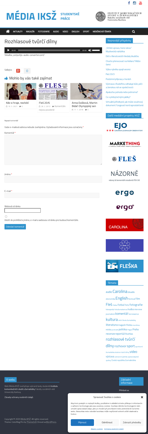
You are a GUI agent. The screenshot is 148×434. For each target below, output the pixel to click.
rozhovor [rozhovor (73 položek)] (120, 346)
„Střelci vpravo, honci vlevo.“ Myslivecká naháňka (119, 49)
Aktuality (17, 31)
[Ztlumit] (89, 50)
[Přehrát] (8, 50)
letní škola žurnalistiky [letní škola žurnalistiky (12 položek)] (127, 320)
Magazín (30, 31)
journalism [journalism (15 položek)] (110, 313)
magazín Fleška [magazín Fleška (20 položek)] (125, 325)
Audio (56, 31)
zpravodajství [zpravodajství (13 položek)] (133, 356)
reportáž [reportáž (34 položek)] (120, 334)
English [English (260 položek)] (122, 298)
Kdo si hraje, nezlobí (17, 103)
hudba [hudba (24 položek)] (131, 309)
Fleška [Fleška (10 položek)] (115, 305)
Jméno (8, 174)
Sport (86, 31)
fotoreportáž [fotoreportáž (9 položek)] (110, 309)
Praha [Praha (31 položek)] (135, 329)
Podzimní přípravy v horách (118, 79)
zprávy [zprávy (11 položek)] (108, 360)
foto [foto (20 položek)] (127, 305)
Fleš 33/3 (110, 74)
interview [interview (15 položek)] (138, 309)
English (75, 31)
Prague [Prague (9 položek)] (129, 329)
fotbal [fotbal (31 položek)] (121, 305)
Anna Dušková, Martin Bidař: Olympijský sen (84, 104)
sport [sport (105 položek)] (131, 346)
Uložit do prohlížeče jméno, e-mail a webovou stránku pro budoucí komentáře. (41, 220)
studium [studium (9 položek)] (118, 352)
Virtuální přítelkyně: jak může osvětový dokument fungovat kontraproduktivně (125, 103)
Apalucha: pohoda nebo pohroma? (122, 92)
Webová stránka (12, 206)
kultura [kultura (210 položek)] (112, 319)
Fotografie (44, 31)
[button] (142, 397)
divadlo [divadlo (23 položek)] (131, 292)
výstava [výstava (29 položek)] (110, 356)
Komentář (10, 133)
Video (65, 31)
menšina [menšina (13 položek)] (136, 325)
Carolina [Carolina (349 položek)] (120, 291)
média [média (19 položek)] (108, 329)
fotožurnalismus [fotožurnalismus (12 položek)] (121, 309)
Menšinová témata (102, 31)
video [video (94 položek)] (133, 351)
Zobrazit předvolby (132, 422)
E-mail (8, 191)
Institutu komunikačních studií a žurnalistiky (31, 387)
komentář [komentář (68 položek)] (121, 313)
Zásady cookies (97, 428)
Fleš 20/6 (44, 103)
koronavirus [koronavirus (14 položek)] (134, 313)
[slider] (49, 50)
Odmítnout (107, 422)
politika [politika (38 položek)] (123, 329)
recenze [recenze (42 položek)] (110, 333)
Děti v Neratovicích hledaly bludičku (122, 56)
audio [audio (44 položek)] (109, 292)
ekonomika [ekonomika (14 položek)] (110, 298)
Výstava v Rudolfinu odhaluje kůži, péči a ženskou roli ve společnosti (124, 85)
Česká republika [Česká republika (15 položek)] (118, 360)
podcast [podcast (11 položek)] (115, 329)
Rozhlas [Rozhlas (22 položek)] (129, 334)
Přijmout (82, 422)
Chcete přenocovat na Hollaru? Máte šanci (123, 62)
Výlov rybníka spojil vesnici (118, 69)
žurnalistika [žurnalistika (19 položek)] (130, 360)
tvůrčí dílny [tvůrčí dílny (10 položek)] (125, 352)
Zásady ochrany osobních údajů (18, 397)
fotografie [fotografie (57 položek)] (136, 304)
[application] (53, 50)
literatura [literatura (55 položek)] (112, 325)
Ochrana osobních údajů (113, 428)
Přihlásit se (124, 390)
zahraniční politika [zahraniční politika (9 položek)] (121, 357)
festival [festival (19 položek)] (131, 299)
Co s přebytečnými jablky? (118, 97)
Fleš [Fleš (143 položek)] (109, 304)
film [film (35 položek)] (138, 299)
